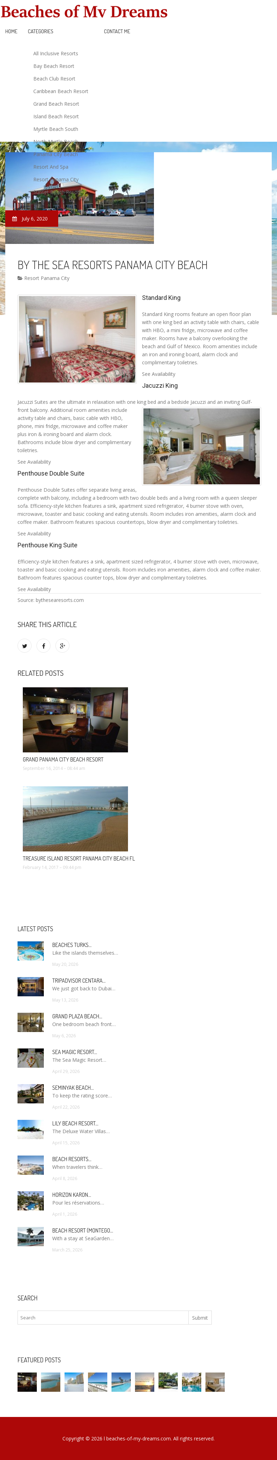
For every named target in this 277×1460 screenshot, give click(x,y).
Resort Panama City (56, 179)
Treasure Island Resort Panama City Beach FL (79, 858)
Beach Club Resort (54, 78)
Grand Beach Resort (56, 103)
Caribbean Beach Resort (60, 91)
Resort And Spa (50, 166)
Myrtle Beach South (55, 129)
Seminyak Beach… (73, 1087)
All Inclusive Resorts (55, 53)
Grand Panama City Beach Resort (63, 759)
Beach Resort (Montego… (82, 1230)
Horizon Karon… (71, 1194)
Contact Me (117, 31)
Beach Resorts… (72, 1159)
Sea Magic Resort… (74, 1051)
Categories (40, 31)
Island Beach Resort (56, 116)
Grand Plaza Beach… (77, 1016)
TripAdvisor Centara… (79, 980)
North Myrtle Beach (55, 141)
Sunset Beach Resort (57, 192)
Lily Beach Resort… (75, 1123)
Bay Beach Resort (53, 66)
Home (11, 31)
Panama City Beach (55, 154)
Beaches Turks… (72, 944)
